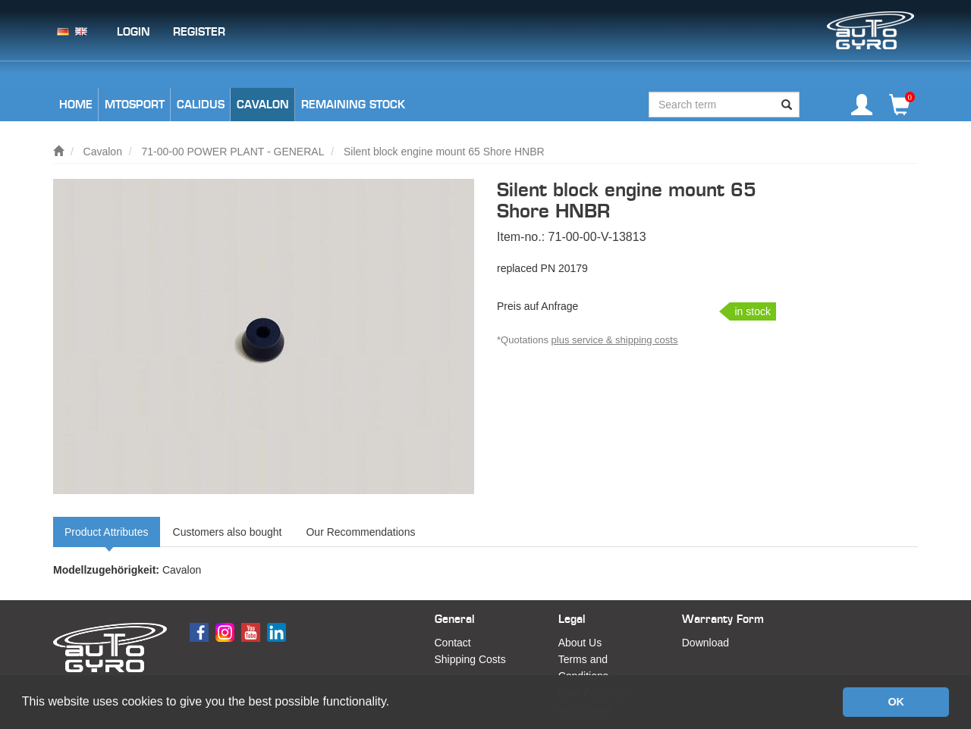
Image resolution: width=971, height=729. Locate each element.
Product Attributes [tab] (106, 532)
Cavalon (102, 151)
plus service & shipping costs (614, 340)
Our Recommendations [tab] (360, 532)
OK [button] (896, 702)
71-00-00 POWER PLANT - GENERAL (233, 151)
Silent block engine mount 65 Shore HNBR (444, 151)
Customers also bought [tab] (227, 532)
